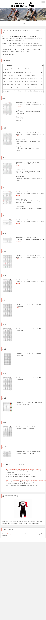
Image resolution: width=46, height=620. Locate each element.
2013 (4, 324)
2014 (4, 300)
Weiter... (18, 106)
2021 (4, 128)
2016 (4, 251)
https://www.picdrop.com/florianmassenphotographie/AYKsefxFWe (26, 480)
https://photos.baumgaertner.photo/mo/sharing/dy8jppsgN (23, 469)
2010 (4, 398)
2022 (4, 98)
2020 (4, 158)
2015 (4, 275)
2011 (4, 373)
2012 (4, 349)
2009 (4, 422)
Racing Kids (9, 529)
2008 (4, 447)
